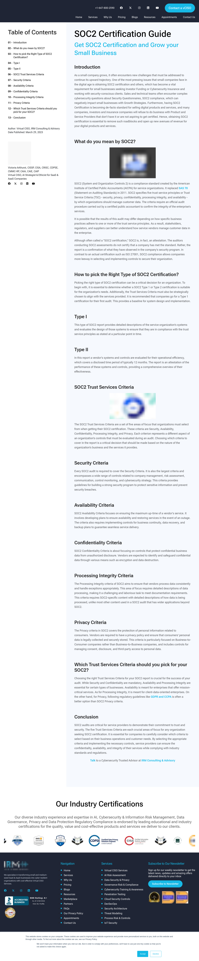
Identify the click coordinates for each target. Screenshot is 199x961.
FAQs (66, 908)
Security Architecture (115, 908)
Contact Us (189, 17)
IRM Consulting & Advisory (158, 760)
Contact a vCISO (180, 8)
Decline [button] (156, 954)
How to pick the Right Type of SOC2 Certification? (32, 55)
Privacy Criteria (21, 102)
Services (92, 17)
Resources (149, 17)
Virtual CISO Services (115, 870)
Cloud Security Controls (117, 899)
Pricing (122, 17)
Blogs (135, 17)
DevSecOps (110, 903)
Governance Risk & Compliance (121, 884)
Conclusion (19, 117)
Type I (16, 63)
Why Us (108, 17)
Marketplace (70, 899)
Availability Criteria (23, 85)
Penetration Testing (114, 894)
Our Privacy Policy (73, 913)
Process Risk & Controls (117, 918)
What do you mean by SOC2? (29, 48)
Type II (16, 68)
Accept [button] (143, 954)
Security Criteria (22, 80)
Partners (68, 903)
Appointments (169, 17)
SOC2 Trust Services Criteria (28, 74)
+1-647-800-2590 (104, 7)
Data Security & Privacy (116, 880)
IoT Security (110, 922)
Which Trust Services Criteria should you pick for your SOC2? (35, 110)
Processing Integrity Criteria (28, 97)
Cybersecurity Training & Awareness (123, 889)
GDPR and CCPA (161, 696)
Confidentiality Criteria (25, 91)
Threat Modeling (113, 913)
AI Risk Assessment (115, 875)
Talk (92, 760)
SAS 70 (183, 188)
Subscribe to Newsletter (165, 883)
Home (79, 17)
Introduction (20, 42)
